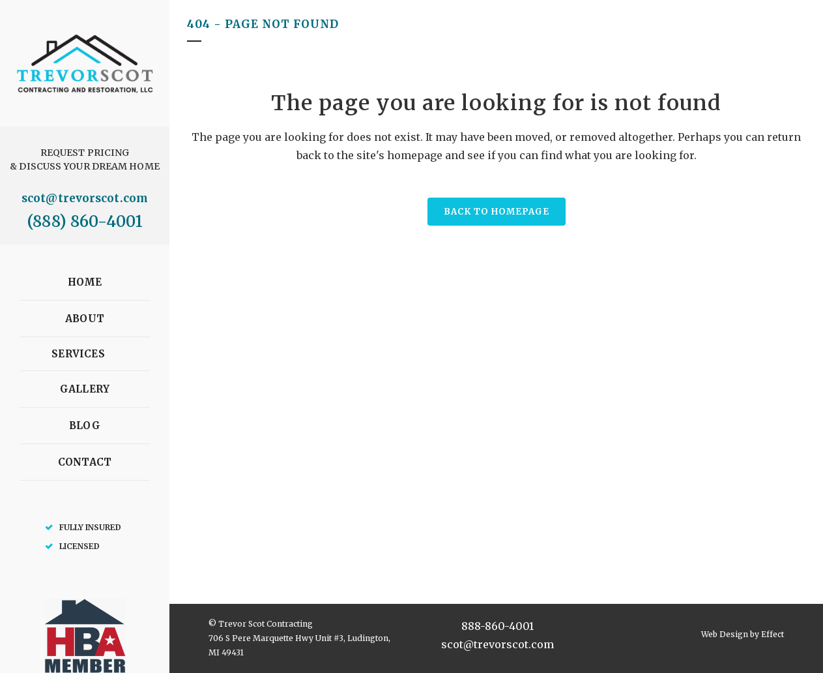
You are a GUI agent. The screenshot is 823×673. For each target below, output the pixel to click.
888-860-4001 (497, 626)
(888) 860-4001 (84, 221)
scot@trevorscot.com (85, 198)
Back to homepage (496, 211)
